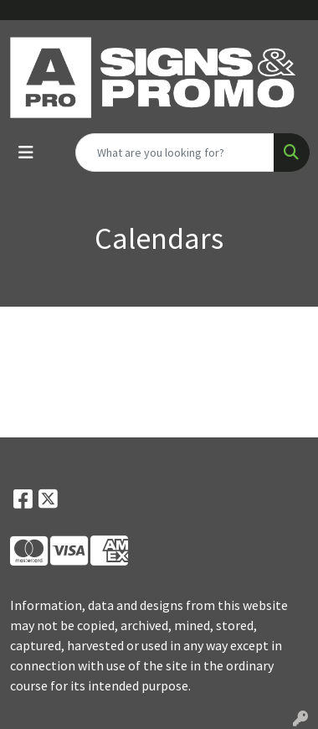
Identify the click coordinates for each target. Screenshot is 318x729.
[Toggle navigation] (26, 152)
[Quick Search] (174, 152)
